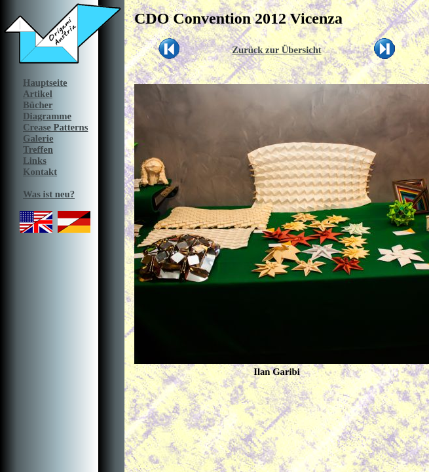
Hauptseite (45, 82)
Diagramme (47, 116)
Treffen (38, 149)
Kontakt (40, 172)
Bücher (38, 105)
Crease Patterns (55, 127)
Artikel (37, 93)
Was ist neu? (49, 194)
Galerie (38, 138)
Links (35, 160)
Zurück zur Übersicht (277, 50)
